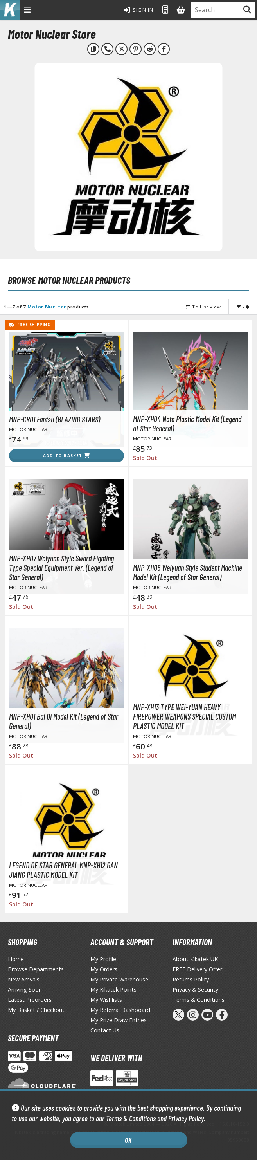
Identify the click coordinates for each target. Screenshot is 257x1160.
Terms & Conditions (131, 1118)
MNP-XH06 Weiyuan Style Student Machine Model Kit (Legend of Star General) (187, 572)
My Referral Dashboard (120, 1010)
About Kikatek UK (195, 959)
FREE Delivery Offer (197, 969)
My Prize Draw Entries (118, 1020)
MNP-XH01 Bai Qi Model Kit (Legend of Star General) (63, 721)
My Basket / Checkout (36, 1010)
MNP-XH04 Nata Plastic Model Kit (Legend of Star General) (187, 423)
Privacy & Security (195, 989)
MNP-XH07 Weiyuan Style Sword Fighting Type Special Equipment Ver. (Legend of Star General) (61, 568)
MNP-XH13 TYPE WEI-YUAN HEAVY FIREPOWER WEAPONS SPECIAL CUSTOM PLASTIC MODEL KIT (184, 716)
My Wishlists (106, 999)
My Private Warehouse (119, 979)
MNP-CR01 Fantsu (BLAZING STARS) (54, 419)
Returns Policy (191, 979)
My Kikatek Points (113, 989)
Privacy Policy (186, 1118)
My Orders (103, 969)
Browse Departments (36, 969)
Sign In (139, 10)
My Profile (103, 959)
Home (16, 959)
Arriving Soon (25, 989)
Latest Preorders (30, 999)
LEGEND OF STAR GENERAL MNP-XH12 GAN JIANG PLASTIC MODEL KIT (63, 870)
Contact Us (104, 1030)
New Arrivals (24, 979)
